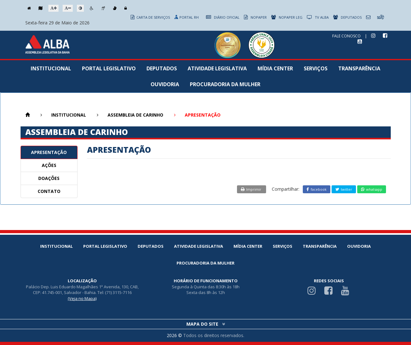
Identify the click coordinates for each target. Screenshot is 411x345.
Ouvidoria (165, 84)
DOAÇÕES (48, 178)
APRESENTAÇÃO (49, 152)
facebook (317, 189)
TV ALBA (318, 17)
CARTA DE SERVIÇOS (150, 17)
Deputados (161, 68)
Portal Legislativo (109, 68)
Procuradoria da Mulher (225, 84)
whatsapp (371, 189)
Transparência (359, 68)
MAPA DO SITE (205, 324)
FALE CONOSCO (346, 36)
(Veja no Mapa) (82, 298)
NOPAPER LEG (286, 17)
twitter (343, 189)
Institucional (51, 68)
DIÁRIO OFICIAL (223, 17)
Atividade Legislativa (217, 68)
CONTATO (49, 191)
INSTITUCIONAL (68, 115)
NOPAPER (255, 17)
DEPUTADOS (347, 17)
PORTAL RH (186, 17)
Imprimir (251, 189)
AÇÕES (49, 165)
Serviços (315, 68)
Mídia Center (275, 68)
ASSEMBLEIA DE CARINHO (135, 115)
